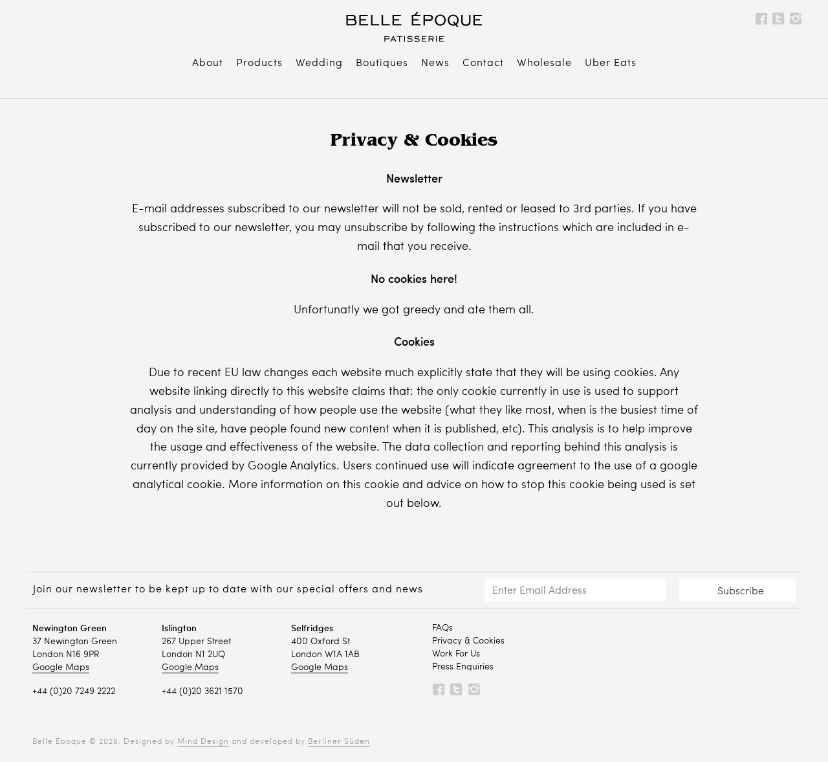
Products (259, 63)
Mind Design (203, 742)
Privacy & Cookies (468, 640)
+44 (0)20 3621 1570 (202, 691)
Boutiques (382, 63)
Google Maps (60, 667)
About (207, 63)
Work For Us (456, 653)
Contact (483, 63)
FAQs (442, 628)
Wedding (319, 63)
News (435, 63)
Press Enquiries (463, 666)
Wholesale (544, 63)
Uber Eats (611, 63)
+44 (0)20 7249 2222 (73, 691)
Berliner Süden (339, 742)
